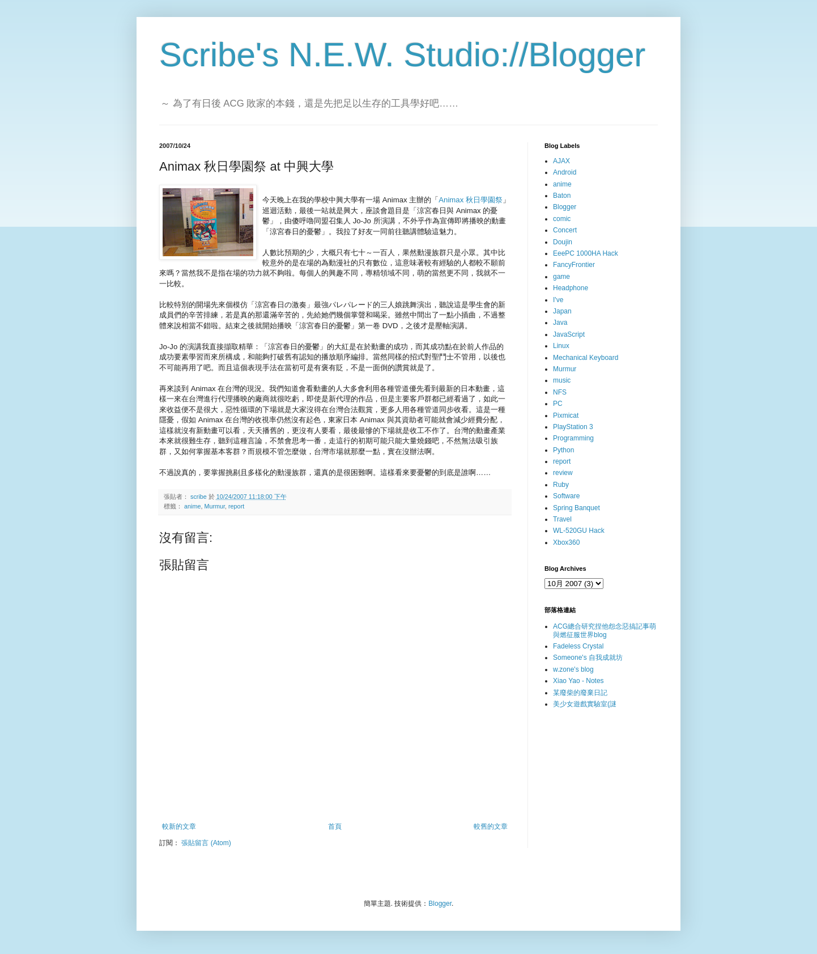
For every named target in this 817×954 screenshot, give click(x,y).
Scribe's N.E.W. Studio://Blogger (402, 55)
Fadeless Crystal (578, 646)
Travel (562, 519)
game (561, 277)
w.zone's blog (573, 669)
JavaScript (569, 334)
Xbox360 (566, 542)
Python (563, 450)
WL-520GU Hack (579, 531)
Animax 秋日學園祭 (471, 200)
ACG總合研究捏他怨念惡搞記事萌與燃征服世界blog (604, 630)
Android (564, 172)
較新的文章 (179, 826)
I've (558, 300)
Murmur (214, 506)
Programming (573, 438)
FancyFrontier (574, 265)
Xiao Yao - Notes (578, 681)
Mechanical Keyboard (585, 358)
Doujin (562, 242)
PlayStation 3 (573, 427)
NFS (560, 392)
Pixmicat (565, 415)
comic (562, 219)
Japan (562, 311)
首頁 (335, 826)
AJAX (561, 161)
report (236, 506)
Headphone (570, 288)
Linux (561, 346)
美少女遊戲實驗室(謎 (584, 704)
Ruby (561, 485)
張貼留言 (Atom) (206, 843)
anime (192, 506)
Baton (562, 196)
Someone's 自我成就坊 (588, 658)
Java (560, 323)
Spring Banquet (576, 508)
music (562, 380)
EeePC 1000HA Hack (585, 253)
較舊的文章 (491, 826)
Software (566, 496)
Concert (565, 230)
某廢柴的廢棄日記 (580, 693)
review (563, 473)
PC (558, 404)
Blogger (564, 207)
